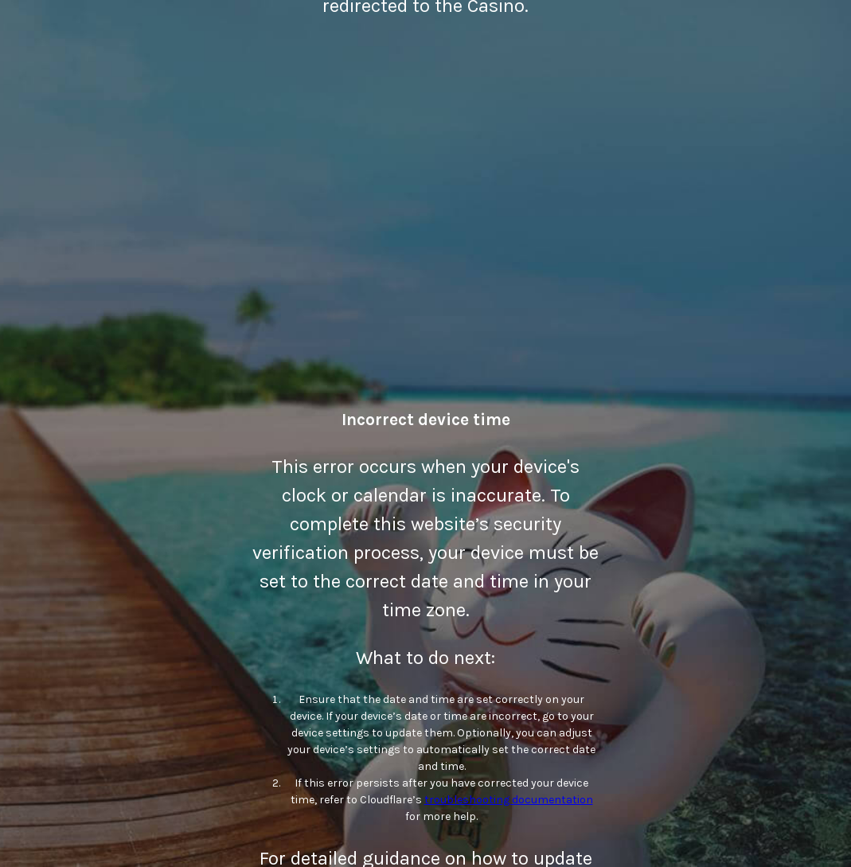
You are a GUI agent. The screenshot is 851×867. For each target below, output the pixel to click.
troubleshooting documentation (508, 799)
